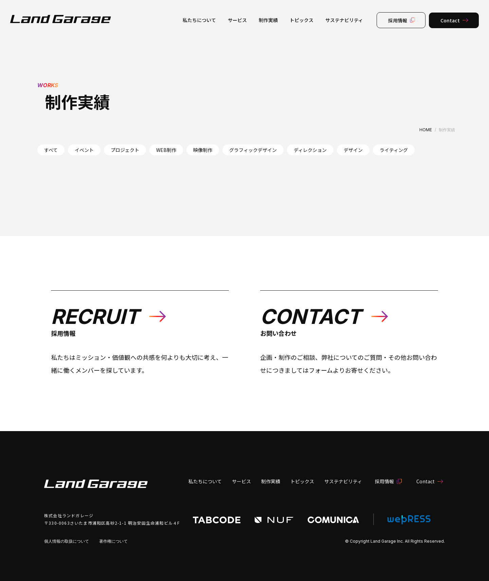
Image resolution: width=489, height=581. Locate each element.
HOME (425, 129)
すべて (51, 150)
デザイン (353, 150)
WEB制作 (166, 150)
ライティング (394, 150)
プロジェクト (125, 150)
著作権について (113, 541)
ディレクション (310, 150)
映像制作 (202, 150)
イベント (84, 150)
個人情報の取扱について (66, 541)
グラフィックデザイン (253, 150)
